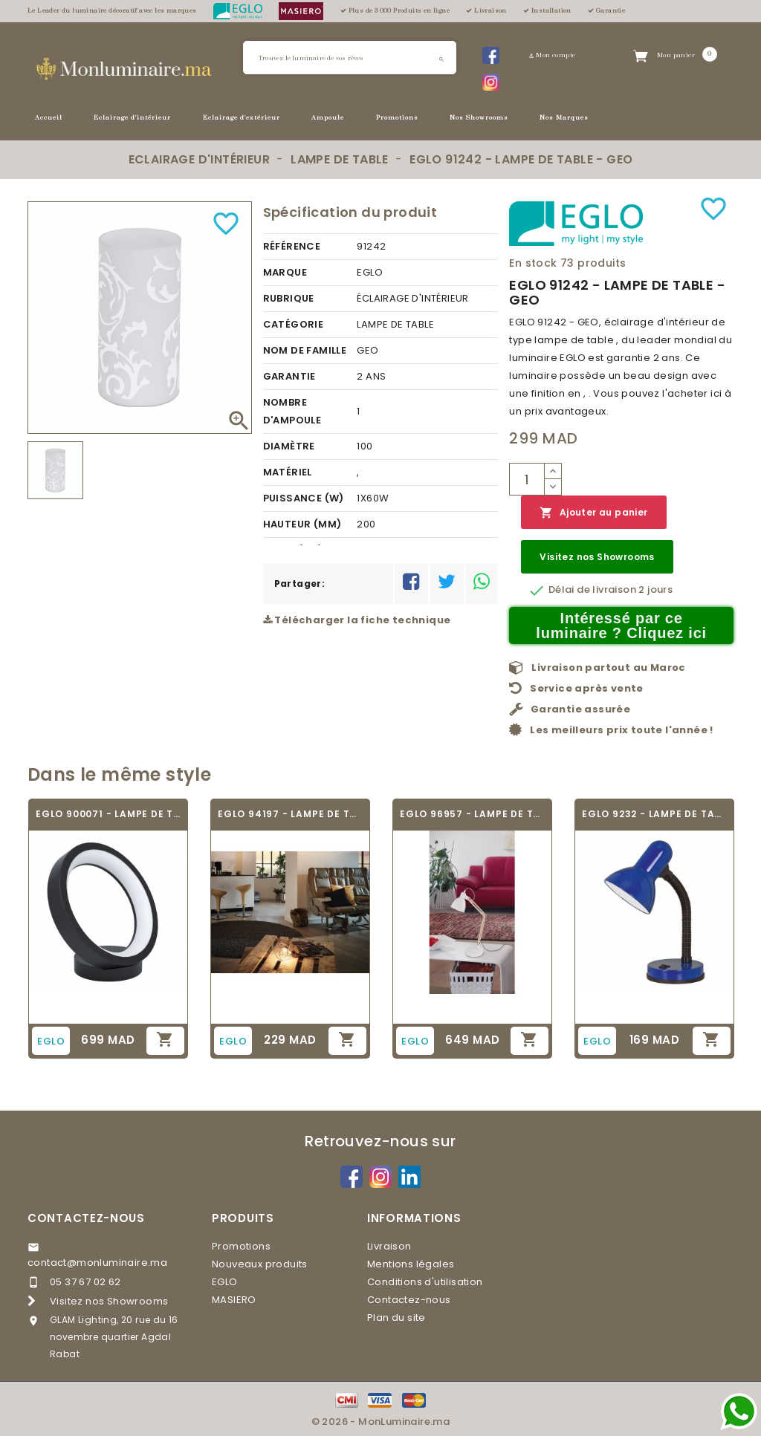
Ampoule (327, 118)
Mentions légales (410, 1264)
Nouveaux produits (260, 1264)
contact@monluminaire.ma (97, 1262)
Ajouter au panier (593, 513)
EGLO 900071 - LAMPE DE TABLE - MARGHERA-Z (108, 814)
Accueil (48, 118)
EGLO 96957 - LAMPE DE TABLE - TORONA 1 (472, 814)
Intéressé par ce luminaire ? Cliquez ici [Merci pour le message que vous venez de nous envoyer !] (621, 625)
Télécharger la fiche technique (357, 620)
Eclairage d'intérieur (132, 118)
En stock (533, 263)
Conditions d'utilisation (425, 1282)
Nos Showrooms (479, 118)
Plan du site (396, 1317)
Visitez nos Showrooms (597, 556)
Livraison (389, 1246)
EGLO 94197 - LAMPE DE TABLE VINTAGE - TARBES (290, 814)
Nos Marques (564, 118)
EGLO (225, 1282)
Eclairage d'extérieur (241, 118)
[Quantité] (527, 479)
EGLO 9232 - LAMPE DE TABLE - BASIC (654, 814)
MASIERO (234, 1300)
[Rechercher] (349, 57)
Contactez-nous (86, 1218)
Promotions (397, 118)
